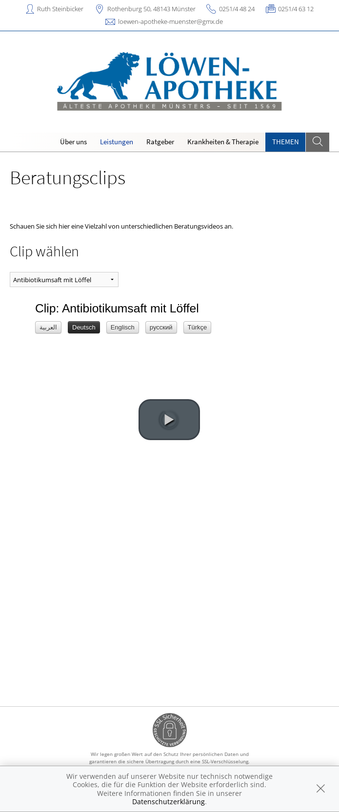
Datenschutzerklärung (168, 801)
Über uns (73, 141)
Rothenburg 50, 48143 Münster (151, 8)
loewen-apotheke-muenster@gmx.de (170, 21)
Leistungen (116, 141)
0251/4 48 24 (237, 8)
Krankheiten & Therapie (223, 141)
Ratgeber (160, 141)
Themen (285, 141)
